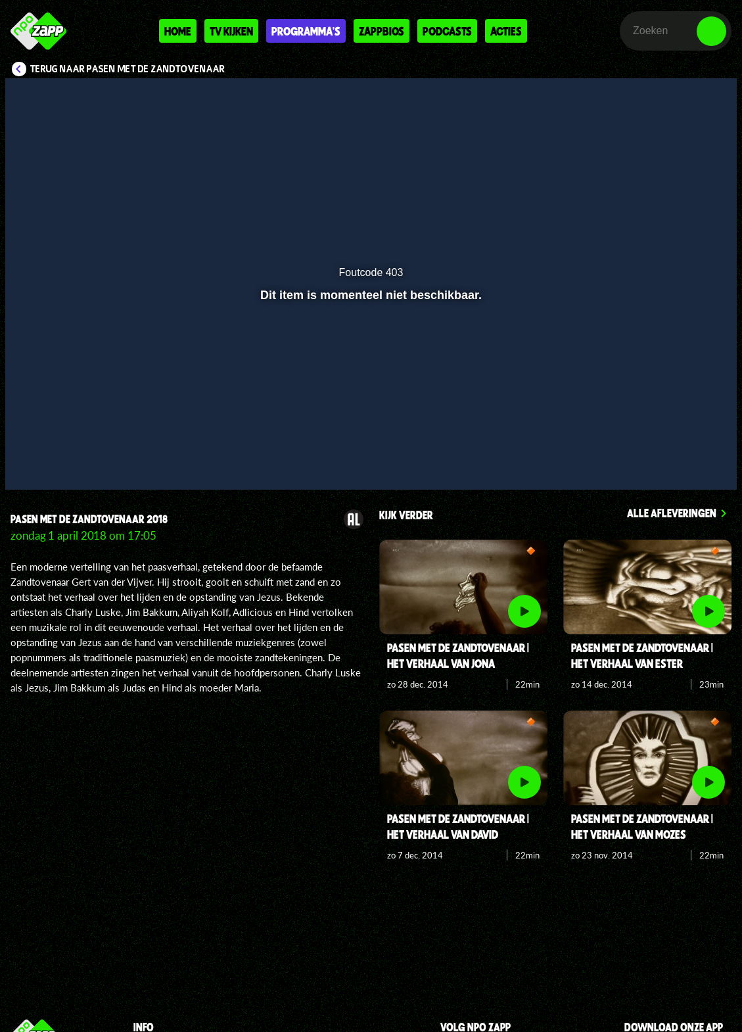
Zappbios (381, 31)
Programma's (305, 31)
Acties (506, 31)
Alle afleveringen (671, 512)
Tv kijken (231, 31)
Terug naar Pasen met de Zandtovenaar (127, 69)
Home (177, 31)
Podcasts (447, 31)
